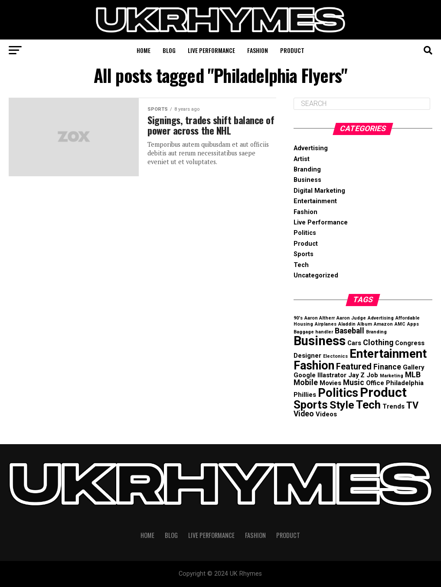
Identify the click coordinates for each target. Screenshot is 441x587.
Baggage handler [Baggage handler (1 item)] (313, 332)
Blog (169, 50)
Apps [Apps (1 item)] (413, 324)
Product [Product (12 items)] (383, 392)
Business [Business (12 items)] (320, 340)
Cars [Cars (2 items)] (354, 343)
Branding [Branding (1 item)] (376, 332)
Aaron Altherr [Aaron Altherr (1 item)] (319, 318)
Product (292, 50)
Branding (307, 169)
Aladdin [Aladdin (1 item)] (347, 324)
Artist (302, 159)
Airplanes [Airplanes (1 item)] (325, 324)
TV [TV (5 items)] (412, 405)
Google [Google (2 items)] (305, 375)
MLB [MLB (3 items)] (413, 374)
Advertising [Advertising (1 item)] (381, 318)
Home (143, 50)
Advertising (311, 148)
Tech (301, 265)
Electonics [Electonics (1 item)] (335, 356)
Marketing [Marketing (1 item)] (391, 376)
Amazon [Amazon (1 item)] (383, 324)
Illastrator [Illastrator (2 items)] (331, 375)
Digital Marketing (319, 191)
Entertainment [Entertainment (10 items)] (388, 353)
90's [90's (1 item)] (298, 318)
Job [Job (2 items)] (372, 375)
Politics (305, 233)
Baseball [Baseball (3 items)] (349, 330)
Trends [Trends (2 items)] (393, 406)
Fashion (257, 50)
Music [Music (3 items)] (353, 382)
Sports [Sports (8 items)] (311, 404)
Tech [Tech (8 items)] (368, 404)
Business (307, 180)
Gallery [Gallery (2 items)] (413, 367)
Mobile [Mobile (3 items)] (306, 382)
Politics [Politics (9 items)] (338, 393)
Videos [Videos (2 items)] (326, 414)
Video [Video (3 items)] (304, 413)
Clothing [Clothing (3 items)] (378, 342)
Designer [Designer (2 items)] (307, 355)
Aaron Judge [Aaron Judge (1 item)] (351, 318)
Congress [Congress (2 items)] (410, 343)
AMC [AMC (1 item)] (400, 324)
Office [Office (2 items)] (375, 383)
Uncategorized (316, 275)
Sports (304, 254)
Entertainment (315, 201)
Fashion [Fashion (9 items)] (314, 366)
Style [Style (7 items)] (342, 405)
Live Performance (211, 50)
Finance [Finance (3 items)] (387, 367)
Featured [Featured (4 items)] (354, 367)
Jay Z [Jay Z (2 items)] (356, 375)
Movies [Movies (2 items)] (330, 383)
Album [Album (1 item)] (364, 324)
